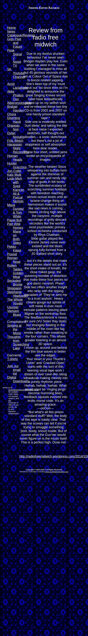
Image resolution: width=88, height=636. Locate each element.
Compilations (16, 322)
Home (11, 28)
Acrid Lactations (17, 86)
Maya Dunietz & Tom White (15, 210)
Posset (12, 254)
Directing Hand (14, 120)
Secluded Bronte (14, 282)
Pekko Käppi (14, 248)
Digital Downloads (18, 379)
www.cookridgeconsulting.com (56, 472)
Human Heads (14, 157)
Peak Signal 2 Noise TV (14, 58)
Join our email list (14, 369)
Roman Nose (13, 260)
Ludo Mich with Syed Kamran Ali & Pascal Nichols (15, 190)
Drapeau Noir (13, 127)
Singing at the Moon (14, 329)
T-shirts (12, 359)
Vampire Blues (14, 313)
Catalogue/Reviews (21, 35)
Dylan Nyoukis (15, 135)
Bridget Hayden (15, 108)
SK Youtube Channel (16, 73)
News (11, 31)
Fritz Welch (15, 141)
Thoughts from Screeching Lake (18, 342)
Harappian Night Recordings (18, 148)
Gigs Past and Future (14, 42)
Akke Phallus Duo (15, 95)
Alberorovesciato (19, 103)
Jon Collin (14, 171)
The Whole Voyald (15, 301)
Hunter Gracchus (17, 165)
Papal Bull (14, 220)
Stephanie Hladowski (17, 294)
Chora (11, 114)
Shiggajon (14, 288)
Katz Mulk (14, 175)
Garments (14, 355)
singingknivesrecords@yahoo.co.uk (23, 390)
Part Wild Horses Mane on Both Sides (15, 233)
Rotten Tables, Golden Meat (15, 271)
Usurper (13, 307)
